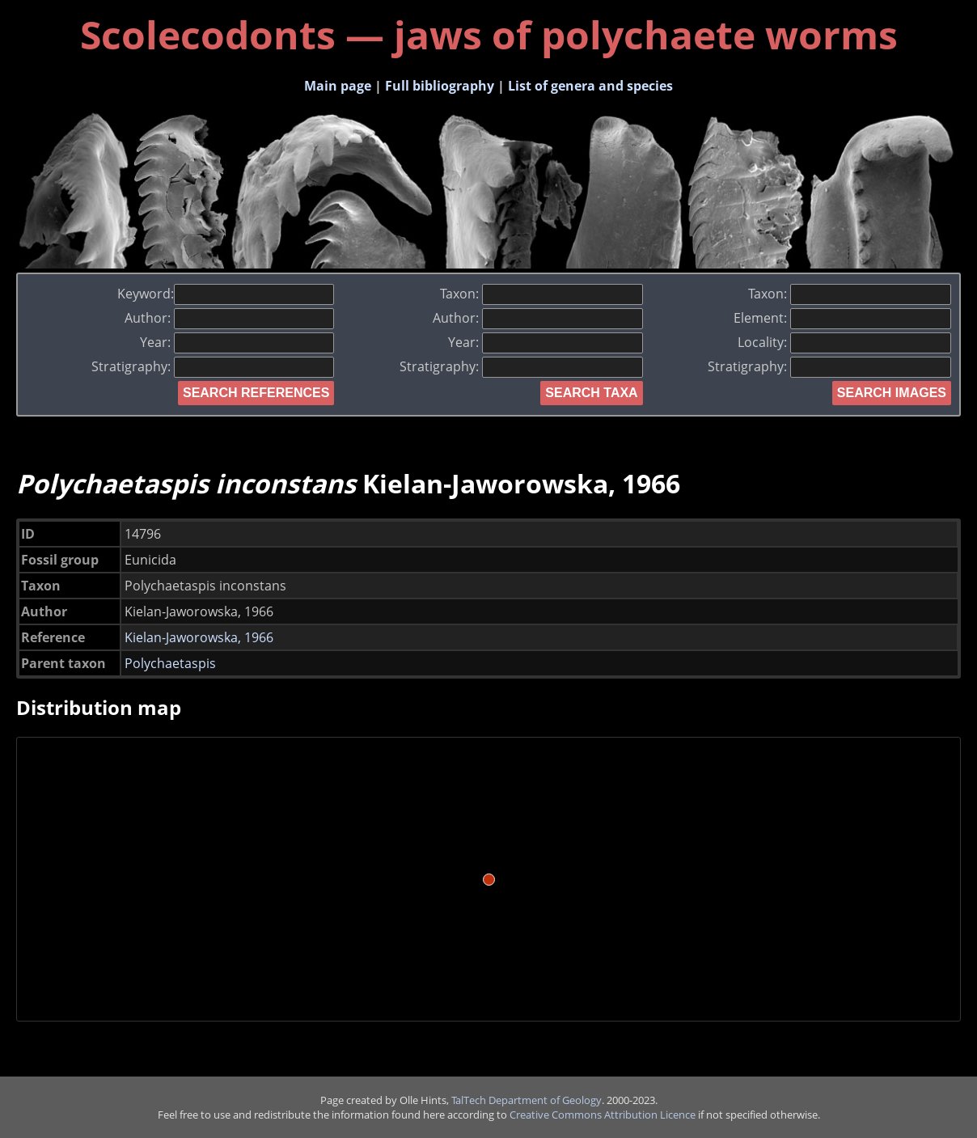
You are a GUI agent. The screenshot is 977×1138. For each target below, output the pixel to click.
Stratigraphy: (213, 366)
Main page (337, 86)
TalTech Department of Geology (526, 1100)
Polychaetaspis (170, 663)
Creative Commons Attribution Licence (603, 1114)
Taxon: (541, 293)
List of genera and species (590, 86)
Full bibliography (439, 86)
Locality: (844, 342)
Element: (842, 318)
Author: (230, 318)
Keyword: (226, 293)
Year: (237, 342)
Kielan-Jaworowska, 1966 (199, 637)
